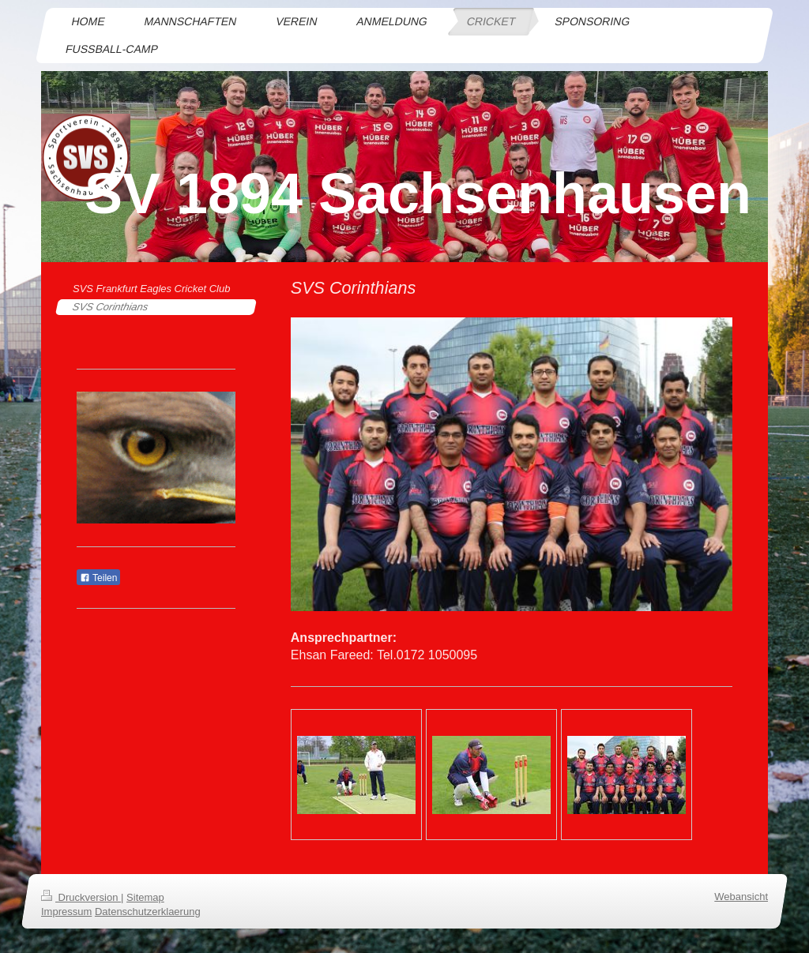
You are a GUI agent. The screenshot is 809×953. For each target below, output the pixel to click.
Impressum (66, 911)
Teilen (98, 577)
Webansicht (741, 896)
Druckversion (81, 897)
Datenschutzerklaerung (148, 911)
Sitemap (145, 897)
